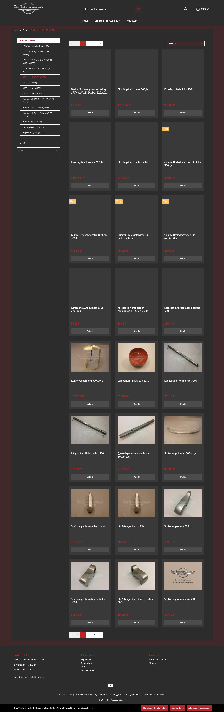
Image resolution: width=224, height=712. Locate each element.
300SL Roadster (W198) (33, 93)
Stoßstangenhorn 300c (177, 526)
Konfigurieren (177, 708)
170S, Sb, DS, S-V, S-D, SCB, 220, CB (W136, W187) (37, 61)
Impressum (86, 659)
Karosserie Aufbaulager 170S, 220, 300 (87, 309)
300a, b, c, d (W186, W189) (34, 77)
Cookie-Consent (88, 670)
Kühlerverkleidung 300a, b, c (87, 380)
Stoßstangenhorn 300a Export (88, 526)
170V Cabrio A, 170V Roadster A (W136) (37, 53)
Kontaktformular (36, 677)
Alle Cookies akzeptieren (199, 708)
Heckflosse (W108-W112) (34, 127)
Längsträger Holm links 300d (180, 380)
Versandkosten (104, 694)
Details (90, 112)
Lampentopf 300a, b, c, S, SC (133, 380)
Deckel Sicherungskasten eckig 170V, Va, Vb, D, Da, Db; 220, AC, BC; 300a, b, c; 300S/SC (88, 91)
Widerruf (152, 663)
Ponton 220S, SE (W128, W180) (36, 107)
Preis (38, 150)
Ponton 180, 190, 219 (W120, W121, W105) (38, 100)
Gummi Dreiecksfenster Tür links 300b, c (182, 164)
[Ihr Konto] (185, 9)
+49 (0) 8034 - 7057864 (25, 665)
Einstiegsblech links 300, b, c (134, 89)
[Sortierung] (186, 43)
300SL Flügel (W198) (32, 88)
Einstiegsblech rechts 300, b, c (88, 162)
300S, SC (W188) (30, 82)
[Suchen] (138, 9)
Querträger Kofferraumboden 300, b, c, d (134, 455)
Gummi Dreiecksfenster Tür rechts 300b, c (133, 236)
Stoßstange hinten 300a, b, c (180, 453)
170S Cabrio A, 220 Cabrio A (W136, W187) (38, 70)
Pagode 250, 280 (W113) (33, 132)
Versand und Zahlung (158, 659)
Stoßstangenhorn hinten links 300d (88, 601)
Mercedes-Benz (27, 40)
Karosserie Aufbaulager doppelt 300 (182, 309)
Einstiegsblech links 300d (178, 89)
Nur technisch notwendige (155, 708)
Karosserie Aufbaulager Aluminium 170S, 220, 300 (133, 309)
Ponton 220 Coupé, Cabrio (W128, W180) (37, 115)
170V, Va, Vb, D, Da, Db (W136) (36, 46)
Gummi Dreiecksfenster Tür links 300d (89, 236)
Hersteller (38, 143)
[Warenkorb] (202, 9)
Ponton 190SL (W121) (32, 121)
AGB (83, 667)
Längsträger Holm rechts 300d (88, 453)
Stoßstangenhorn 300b (131, 526)
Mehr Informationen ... (85, 708)
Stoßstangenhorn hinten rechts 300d (135, 601)
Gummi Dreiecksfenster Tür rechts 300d (179, 236)
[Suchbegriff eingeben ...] (109, 9)
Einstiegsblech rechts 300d (133, 162)
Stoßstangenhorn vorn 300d (180, 599)
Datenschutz (86, 663)
